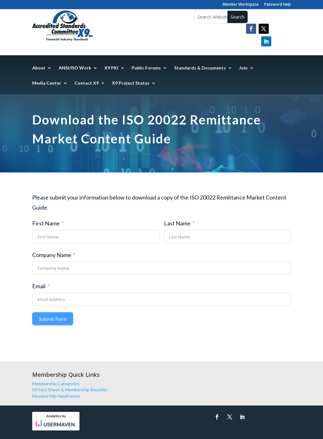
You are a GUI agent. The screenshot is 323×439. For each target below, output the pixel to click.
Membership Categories (56, 383)
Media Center (46, 83)
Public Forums (146, 68)
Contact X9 (86, 83)
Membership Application (56, 396)
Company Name (51, 257)
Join (243, 68)
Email (38, 289)
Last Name (177, 226)
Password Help (277, 5)
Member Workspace (241, 5)
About (38, 68)
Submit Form (53, 322)
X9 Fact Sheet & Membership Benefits (70, 389)
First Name (46, 226)
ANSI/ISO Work (75, 68)
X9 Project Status (131, 83)
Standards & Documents (200, 68)
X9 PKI (111, 68)
